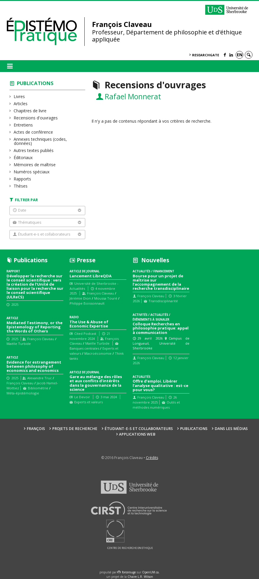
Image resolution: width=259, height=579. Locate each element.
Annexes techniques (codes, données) (40, 141)
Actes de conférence (33, 132)
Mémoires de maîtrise (35, 164)
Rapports (22, 179)
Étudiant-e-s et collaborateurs (138, 428)
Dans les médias (231, 428)
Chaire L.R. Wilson (140, 577)
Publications (35, 83)
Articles (21, 103)
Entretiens (23, 125)
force (129, 572)
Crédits (152, 457)
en (239, 54)
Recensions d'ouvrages (36, 118)
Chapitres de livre (30, 110)
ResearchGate (205, 55)
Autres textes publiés (34, 150)
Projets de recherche (74, 428)
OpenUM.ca (150, 572)
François (36, 428)
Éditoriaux (23, 157)
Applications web (137, 434)
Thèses (21, 186)
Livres (19, 96)
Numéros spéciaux (31, 172)
